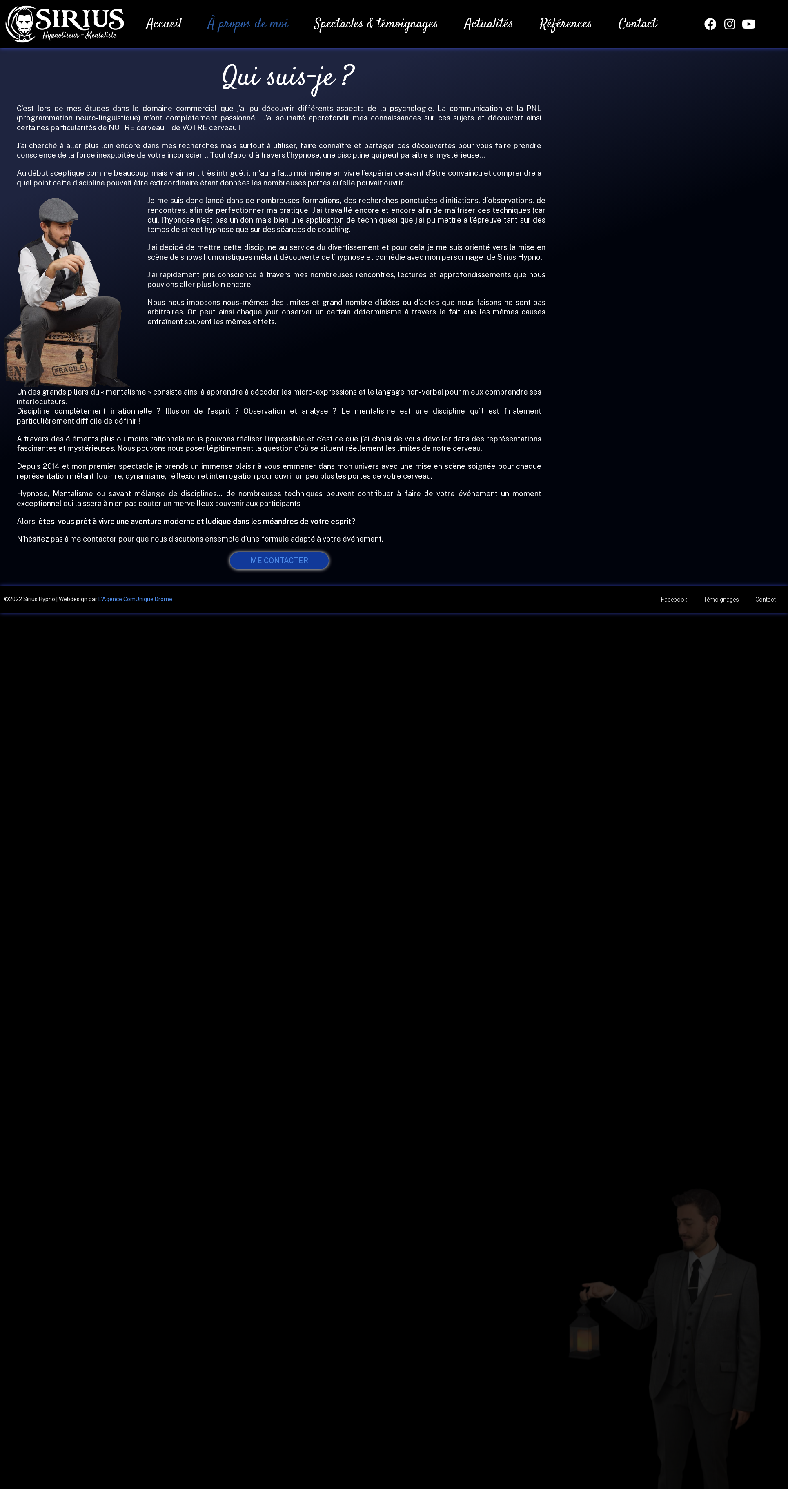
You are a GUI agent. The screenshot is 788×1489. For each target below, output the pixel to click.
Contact (638, 24)
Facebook (674, 599)
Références (566, 24)
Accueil (164, 24)
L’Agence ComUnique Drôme (135, 599)
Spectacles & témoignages (376, 24)
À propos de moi (248, 24)
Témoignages (721, 599)
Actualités (489, 24)
